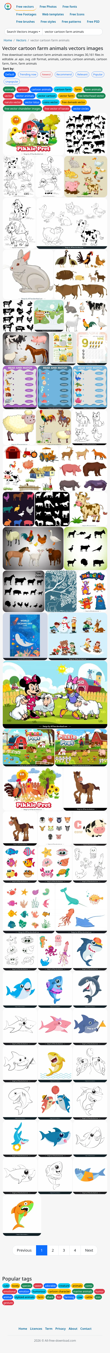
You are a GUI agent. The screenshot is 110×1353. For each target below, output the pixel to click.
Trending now (28, 74)
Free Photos (48, 7)
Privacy (60, 1329)
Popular (98, 74)
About (73, 1329)
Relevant (82, 74)
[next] (89, 1250)
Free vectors (25, 7)
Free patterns (71, 22)
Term (48, 1329)
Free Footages (26, 14)
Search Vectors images (22, 32)
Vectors (21, 40)
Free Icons (77, 14)
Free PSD (93, 22)
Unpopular (11, 81)
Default (9, 74)
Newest (46, 74)
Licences (36, 1329)
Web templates (53, 14)
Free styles (48, 22)
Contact (86, 1329)
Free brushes (25, 22)
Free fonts (70, 7)
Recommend (64, 74)
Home (8, 40)
